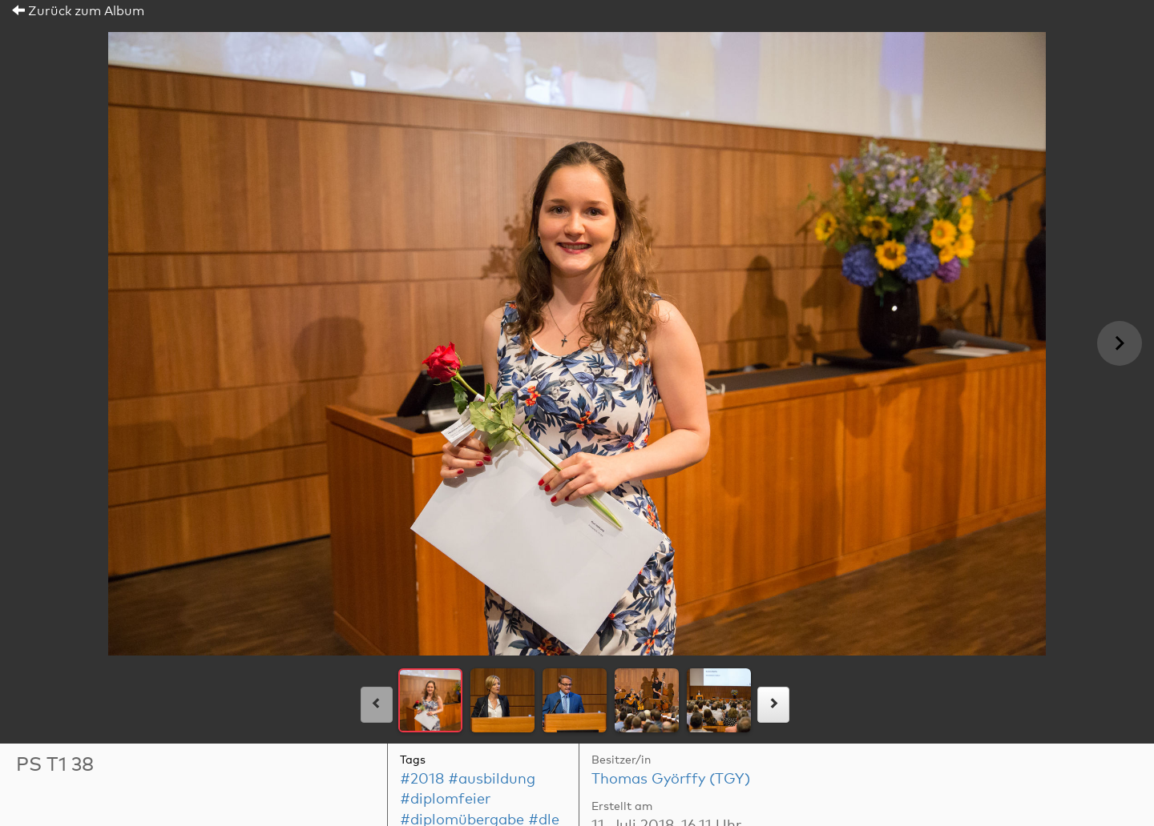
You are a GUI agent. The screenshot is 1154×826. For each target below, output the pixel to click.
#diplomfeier (445, 799)
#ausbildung (491, 779)
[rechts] (773, 705)
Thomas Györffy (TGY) (670, 779)
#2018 (422, 779)
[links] (377, 705)
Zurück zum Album (78, 11)
